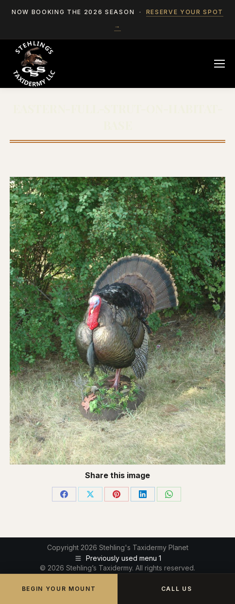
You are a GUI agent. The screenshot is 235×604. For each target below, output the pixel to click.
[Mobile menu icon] (219, 63)
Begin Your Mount (59, 588)
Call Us (176, 588)
